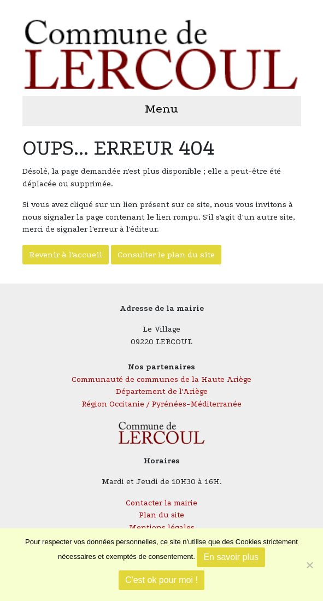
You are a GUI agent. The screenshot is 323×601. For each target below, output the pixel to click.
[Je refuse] (309, 564)
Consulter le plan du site (166, 255)
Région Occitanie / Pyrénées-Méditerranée (161, 404)
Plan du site (161, 515)
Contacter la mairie (161, 503)
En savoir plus (231, 557)
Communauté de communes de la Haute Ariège (161, 379)
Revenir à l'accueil (65, 255)
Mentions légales (162, 527)
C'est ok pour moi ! (161, 580)
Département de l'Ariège (162, 391)
